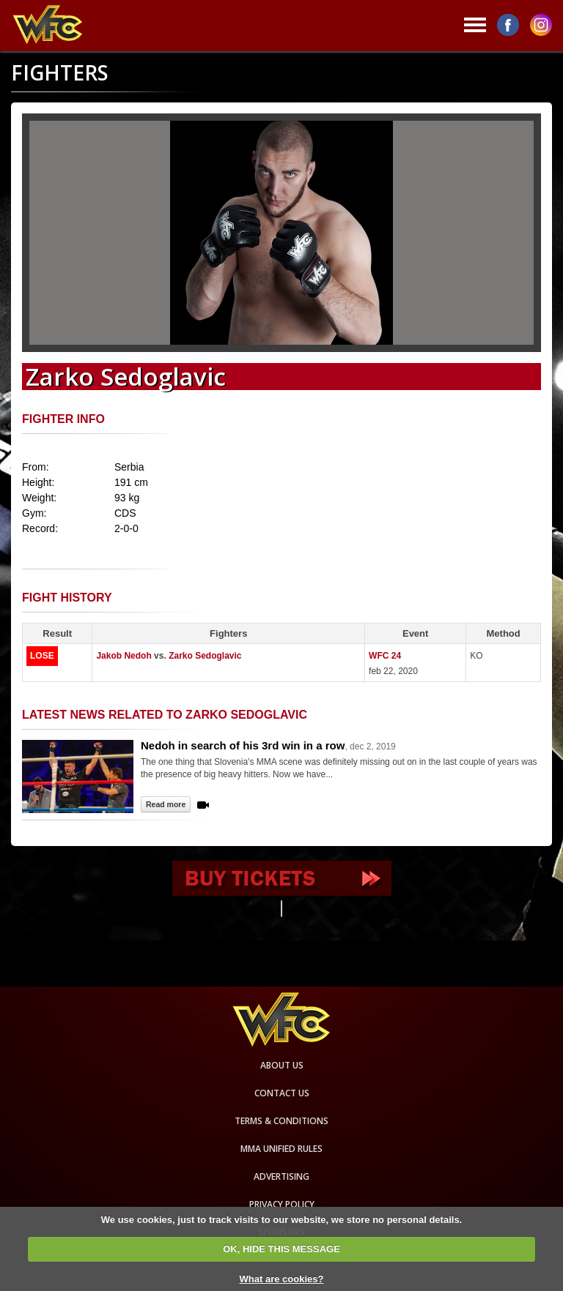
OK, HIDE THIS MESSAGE (281, 1248)
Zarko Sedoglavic (205, 656)
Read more (165, 804)
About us (281, 1065)
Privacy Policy (281, 1204)
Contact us (281, 1093)
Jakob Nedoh (123, 656)
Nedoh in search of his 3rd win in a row (243, 745)
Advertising (281, 1176)
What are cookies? (282, 1278)
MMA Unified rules (281, 1148)
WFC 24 (385, 656)
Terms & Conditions (281, 1121)
